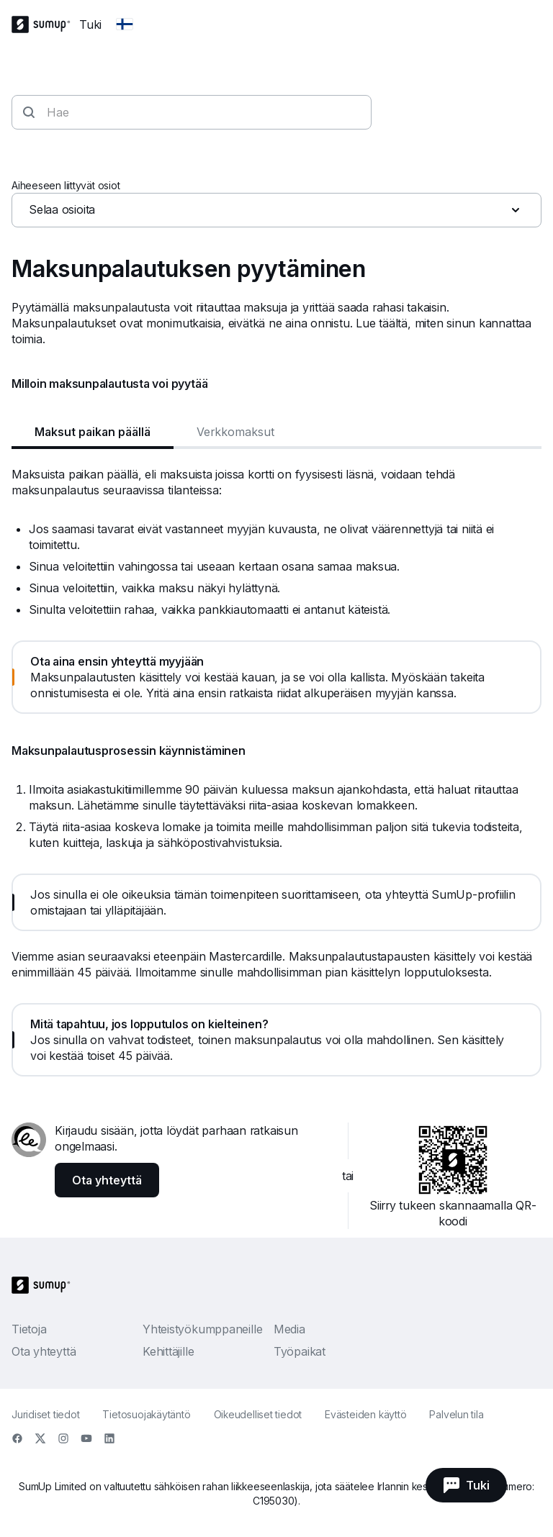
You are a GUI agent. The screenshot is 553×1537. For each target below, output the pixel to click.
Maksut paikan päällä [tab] (92, 432)
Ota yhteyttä (44, 1351)
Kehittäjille (168, 1351)
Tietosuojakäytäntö (146, 1414)
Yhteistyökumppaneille (202, 1329)
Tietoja (29, 1329)
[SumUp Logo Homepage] (45, 24)
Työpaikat (299, 1351)
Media (289, 1329)
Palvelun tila (456, 1414)
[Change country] (124, 24)
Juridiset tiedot (45, 1414)
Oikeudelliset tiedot (258, 1414)
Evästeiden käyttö (365, 1414)
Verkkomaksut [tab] (235, 432)
